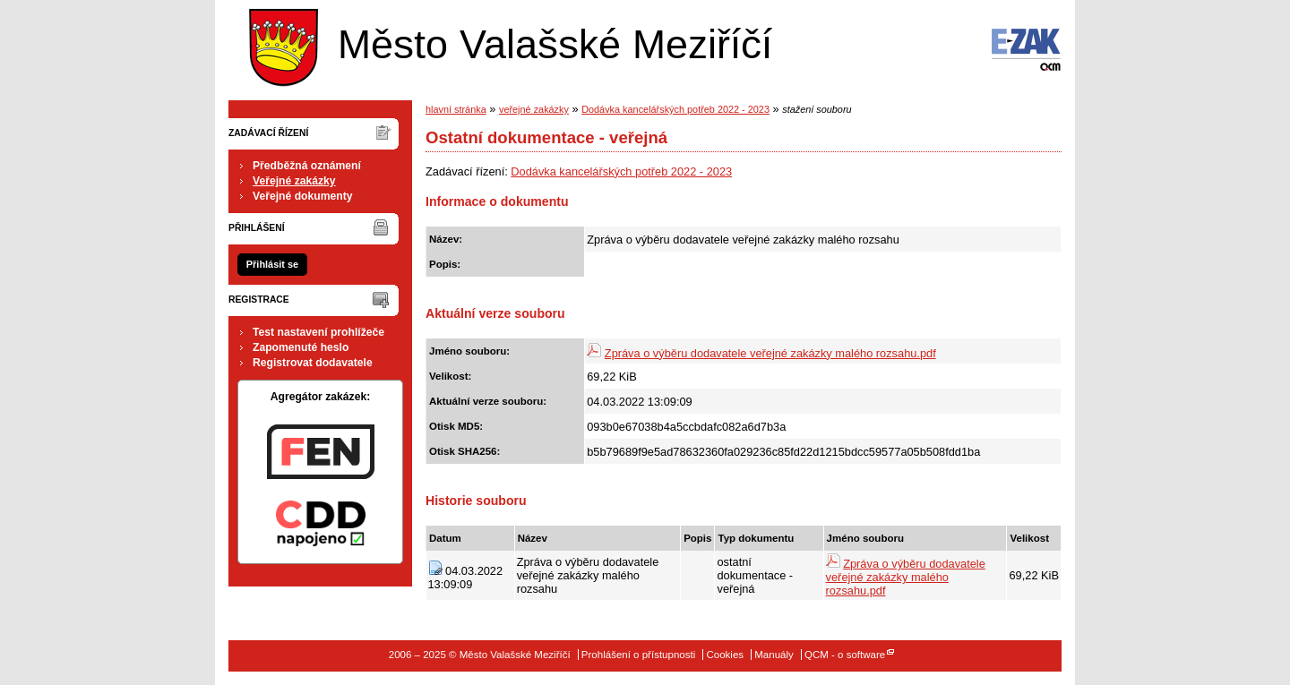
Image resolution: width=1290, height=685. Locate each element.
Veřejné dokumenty (302, 196)
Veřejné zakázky (294, 181)
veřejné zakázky (534, 109)
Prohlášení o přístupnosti (638, 654)
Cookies (725, 654)
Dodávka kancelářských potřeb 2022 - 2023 (675, 109)
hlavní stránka (456, 109)
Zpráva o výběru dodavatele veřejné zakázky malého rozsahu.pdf (770, 353)
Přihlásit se (272, 264)
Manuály (774, 654)
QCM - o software (844, 654)
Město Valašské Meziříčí (506, 43)
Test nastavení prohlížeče (318, 332)
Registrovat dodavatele (313, 362)
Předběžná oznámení (307, 165)
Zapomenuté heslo (300, 347)
